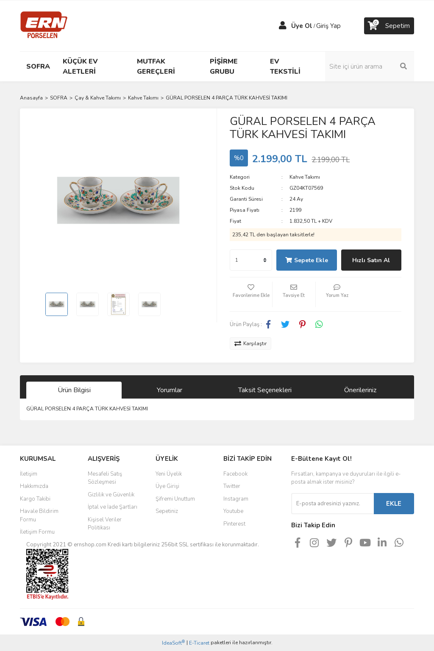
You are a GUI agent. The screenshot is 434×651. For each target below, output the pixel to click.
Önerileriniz (360, 390)
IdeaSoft (173, 642)
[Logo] (44, 25)
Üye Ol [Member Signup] (301, 26)
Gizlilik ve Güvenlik (111, 495)
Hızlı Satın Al (371, 260)
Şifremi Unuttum (175, 499)
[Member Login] (283, 25)
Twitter (231, 486)
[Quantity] (251, 260)
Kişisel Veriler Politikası (105, 524)
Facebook (235, 474)
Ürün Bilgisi (74, 390)
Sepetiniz (167, 511)
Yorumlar (169, 390)
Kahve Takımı (304, 177)
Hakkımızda (34, 486)
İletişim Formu (37, 532)
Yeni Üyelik (169, 474)
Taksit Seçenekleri (265, 390)
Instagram (235, 499)
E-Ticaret (199, 643)
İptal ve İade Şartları (112, 507)
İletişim (28, 474)
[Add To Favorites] (251, 294)
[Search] (369, 66)
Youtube (233, 511)
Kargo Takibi (35, 499)
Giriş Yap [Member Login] (328, 26)
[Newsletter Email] (332, 503)
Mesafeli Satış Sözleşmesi (105, 478)
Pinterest (234, 524)
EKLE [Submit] (393, 503)
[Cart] (389, 25)
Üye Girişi (167, 486)
